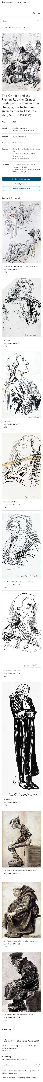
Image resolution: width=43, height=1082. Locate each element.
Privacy (28, 1077)
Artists (10, 27)
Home (4, 27)
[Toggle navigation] (38, 13)
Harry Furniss (18, 27)
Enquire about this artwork (21, 179)
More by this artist (21, 183)
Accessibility (21, 1077)
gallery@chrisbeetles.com (10, 1048)
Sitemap (34, 1077)
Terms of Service (8, 1073)
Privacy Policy (35, 1071)
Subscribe (35, 1065)
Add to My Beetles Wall (21, 188)
